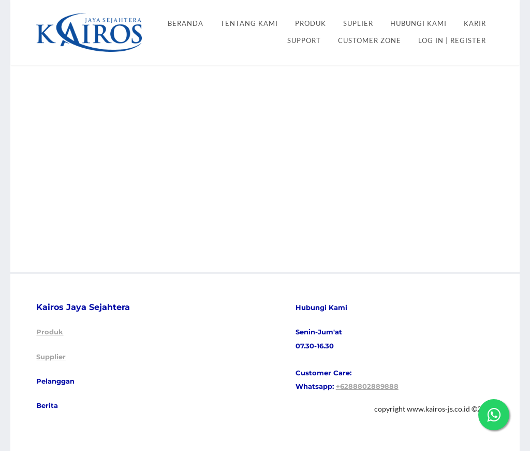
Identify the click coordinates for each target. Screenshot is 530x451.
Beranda (185, 23)
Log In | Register (452, 41)
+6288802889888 (367, 386)
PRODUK (310, 23)
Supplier (51, 357)
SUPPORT (304, 41)
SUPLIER (358, 23)
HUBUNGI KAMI (418, 23)
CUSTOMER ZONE (369, 41)
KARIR (475, 23)
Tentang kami (249, 23)
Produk (49, 332)
